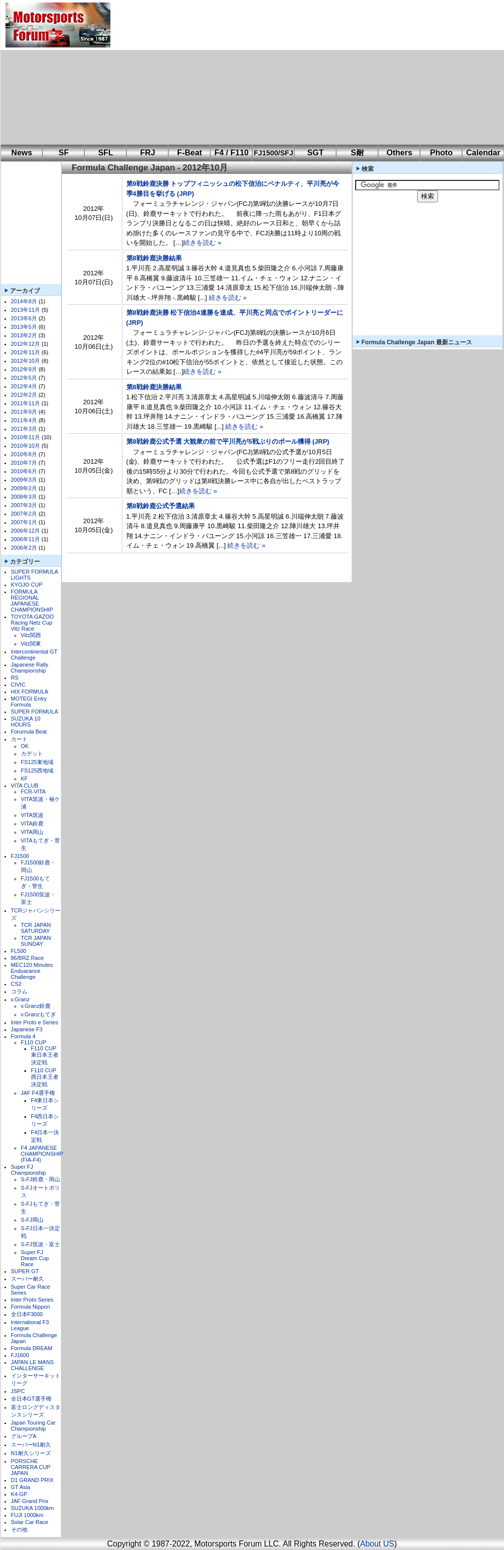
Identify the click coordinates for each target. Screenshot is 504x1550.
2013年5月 (24, 327)
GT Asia (20, 1487)
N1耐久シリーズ (31, 1453)
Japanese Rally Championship (29, 668)
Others (400, 152)
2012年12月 (25, 344)
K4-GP (19, 1494)
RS (14, 678)
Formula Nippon (30, 1307)
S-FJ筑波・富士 (40, 1244)
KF (24, 778)
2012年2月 (24, 395)
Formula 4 (23, 1036)
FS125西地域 (37, 771)
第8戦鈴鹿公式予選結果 (160, 506)
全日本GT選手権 (31, 1399)
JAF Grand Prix (29, 1501)
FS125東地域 (37, 762)
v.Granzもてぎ (38, 1014)
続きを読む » (202, 242)
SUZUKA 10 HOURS (25, 722)
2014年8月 (24, 301)
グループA (23, 1436)
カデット (32, 754)
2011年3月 (24, 429)
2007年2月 (24, 514)
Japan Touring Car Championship (33, 1426)
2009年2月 (24, 488)
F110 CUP (33, 1042)
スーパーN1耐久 (31, 1445)
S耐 (357, 152)
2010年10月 (25, 446)
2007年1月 (24, 522)
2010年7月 (24, 463)
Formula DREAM (31, 1348)
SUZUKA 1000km (32, 1508)
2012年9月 (24, 369)
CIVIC (18, 685)
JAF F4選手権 (38, 1093)
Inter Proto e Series (34, 1022)
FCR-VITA (33, 791)
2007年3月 (24, 505)
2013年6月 (24, 318)
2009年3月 (24, 480)
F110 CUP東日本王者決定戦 (44, 1055)
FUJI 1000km (27, 1515)
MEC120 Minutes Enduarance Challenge (32, 971)
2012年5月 (24, 378)
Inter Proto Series (32, 1300)
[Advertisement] (226, 72)
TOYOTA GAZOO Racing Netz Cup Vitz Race (32, 623)
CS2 (16, 984)
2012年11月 (25, 352)
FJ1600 (20, 1355)
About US (377, 1544)
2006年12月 (25, 531)
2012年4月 (24, 386)
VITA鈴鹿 (32, 823)
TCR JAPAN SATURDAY (36, 928)
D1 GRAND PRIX (32, 1480)
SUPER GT (25, 1271)
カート (19, 739)
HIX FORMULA (29, 692)
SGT (315, 152)
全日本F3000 (27, 1314)
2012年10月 (25, 361)
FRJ (147, 152)
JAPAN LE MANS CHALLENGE (32, 1365)
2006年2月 (24, 548)
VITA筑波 (32, 815)
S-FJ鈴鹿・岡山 (40, 1179)
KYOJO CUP (27, 585)
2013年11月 (25, 310)
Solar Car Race (29, 1522)
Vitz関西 (31, 635)
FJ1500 (20, 856)
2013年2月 (24, 335)
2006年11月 (25, 539)
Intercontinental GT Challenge (34, 655)
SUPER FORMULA (34, 712)
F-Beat (189, 152)
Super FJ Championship (28, 1170)
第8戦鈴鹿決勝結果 (154, 258)
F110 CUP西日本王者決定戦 (44, 1077)
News (21, 152)
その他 (19, 1530)
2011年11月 (25, 403)
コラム (19, 991)
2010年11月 (25, 437)
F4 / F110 (231, 152)
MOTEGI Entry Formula (29, 702)
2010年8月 (24, 454)
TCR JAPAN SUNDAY (36, 941)
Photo (441, 152)
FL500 (18, 951)
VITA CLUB (24, 785)
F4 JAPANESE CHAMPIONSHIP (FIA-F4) (42, 1154)
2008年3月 (24, 497)
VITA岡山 (32, 832)
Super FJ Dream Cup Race (35, 1258)
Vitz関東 (31, 644)
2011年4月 (24, 420)
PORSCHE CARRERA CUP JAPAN (30, 1467)
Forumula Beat (29, 732)
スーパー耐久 (27, 1279)
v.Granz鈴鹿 (36, 1006)
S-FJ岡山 (32, 1220)
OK (25, 746)
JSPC (18, 1391)
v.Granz (20, 999)
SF (63, 152)
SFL (105, 152)
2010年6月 (24, 471)
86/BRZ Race (27, 958)
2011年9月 (24, 412)
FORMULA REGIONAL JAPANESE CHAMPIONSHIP (32, 601)
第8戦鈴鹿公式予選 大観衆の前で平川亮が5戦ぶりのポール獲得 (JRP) (228, 441)
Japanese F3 (27, 1029)
